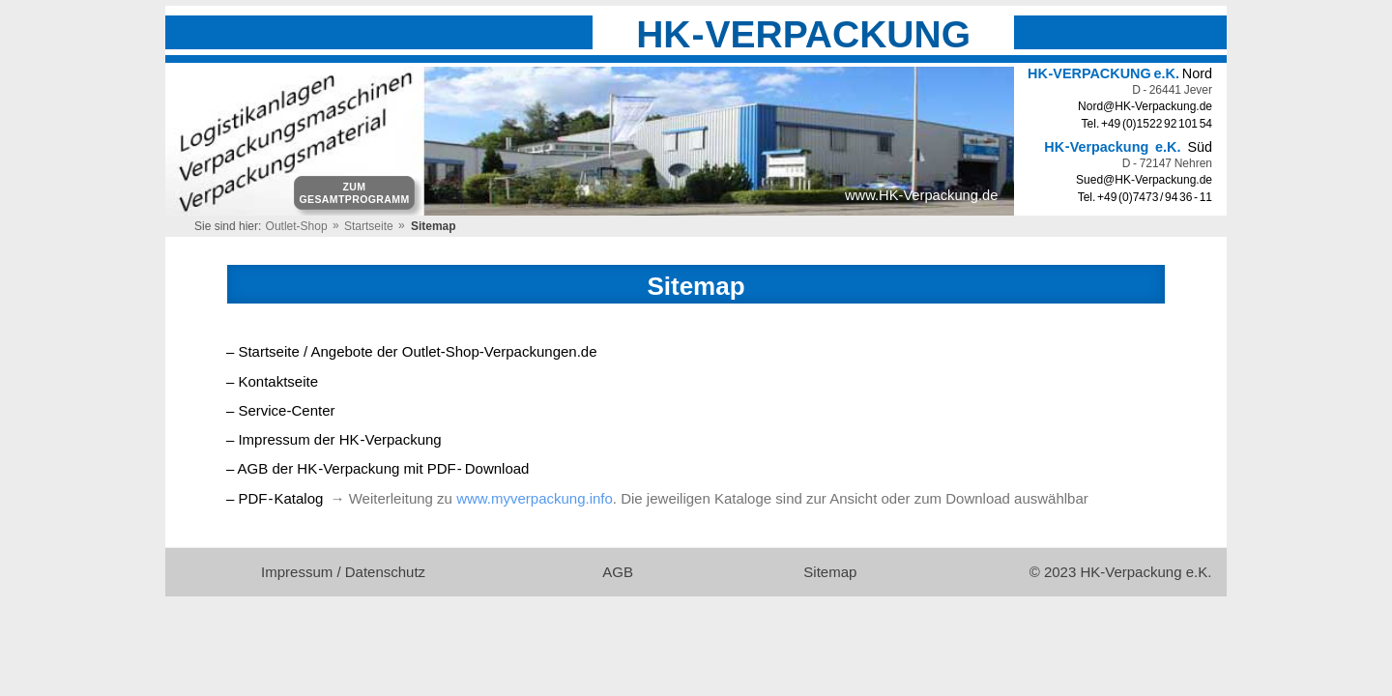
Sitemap (831, 572)
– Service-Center (280, 410)
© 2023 (1121, 572)
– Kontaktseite (272, 381)
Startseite (368, 226)
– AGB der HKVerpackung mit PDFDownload (378, 468)
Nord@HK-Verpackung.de (1145, 106)
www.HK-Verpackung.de (921, 195)
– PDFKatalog (274, 498)
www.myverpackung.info (534, 498)
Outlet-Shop (297, 226)
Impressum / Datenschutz (343, 572)
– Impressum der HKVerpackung (334, 439)
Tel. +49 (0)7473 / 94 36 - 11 (1145, 197)
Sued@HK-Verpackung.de (1144, 180)
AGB (619, 572)
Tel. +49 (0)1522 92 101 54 (1147, 123)
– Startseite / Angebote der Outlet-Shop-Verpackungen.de (411, 351)
